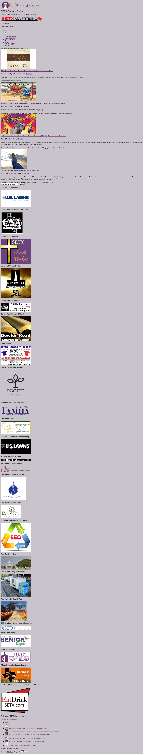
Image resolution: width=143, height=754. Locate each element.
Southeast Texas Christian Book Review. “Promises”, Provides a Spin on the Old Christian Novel (33, 103)
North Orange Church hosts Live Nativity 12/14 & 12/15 (23, 741)
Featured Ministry (10, 38)
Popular (7, 724)
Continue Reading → (16, 80)
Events (7, 41)
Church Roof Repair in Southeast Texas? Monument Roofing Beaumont (27, 734)
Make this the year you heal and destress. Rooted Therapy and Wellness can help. (30, 731)
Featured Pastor (10, 39)
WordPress (10, 752)
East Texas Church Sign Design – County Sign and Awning (24, 728)
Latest (6, 722)
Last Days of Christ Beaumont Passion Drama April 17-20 (20, 170)
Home (7, 23)
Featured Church (10, 37)
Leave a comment (5, 80)
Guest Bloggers (10, 44)
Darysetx (29, 74)
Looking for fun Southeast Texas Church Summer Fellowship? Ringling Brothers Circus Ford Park (33, 136)
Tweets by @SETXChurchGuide (9, 719)
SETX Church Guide (12, 11)
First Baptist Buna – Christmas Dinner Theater (20, 745)
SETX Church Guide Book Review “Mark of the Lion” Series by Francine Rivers (27, 71)
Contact (7, 45)
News (6, 42)
